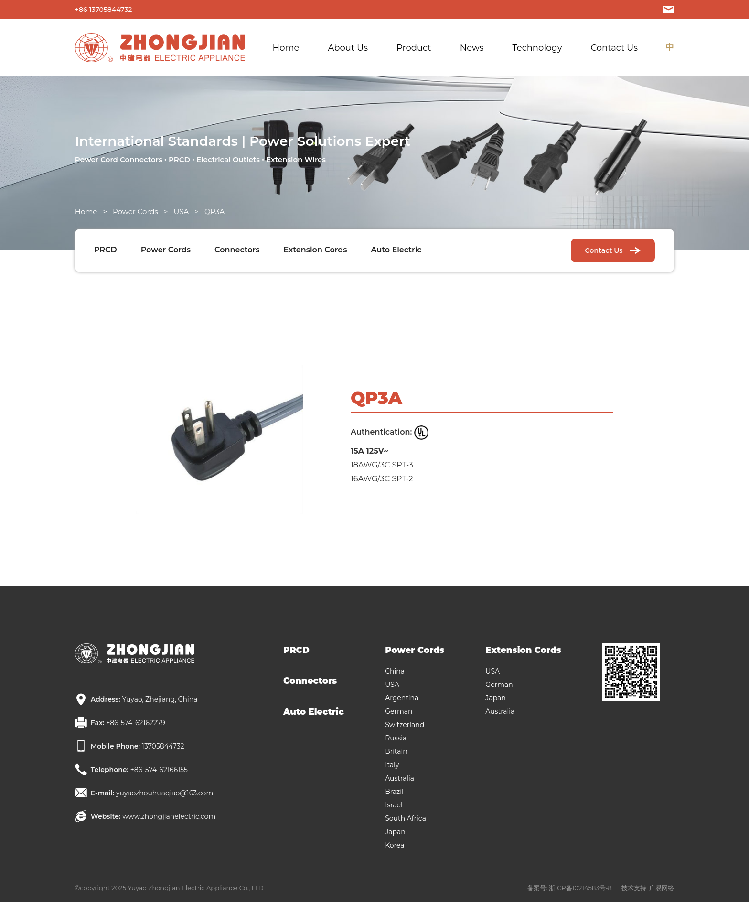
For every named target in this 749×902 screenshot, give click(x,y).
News (472, 48)
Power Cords (135, 211)
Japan (395, 831)
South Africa (405, 818)
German (398, 711)
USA (181, 211)
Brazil (394, 791)
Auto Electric (396, 249)
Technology (537, 48)
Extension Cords (315, 249)
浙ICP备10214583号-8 (580, 887)
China (395, 671)
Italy (392, 765)
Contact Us (614, 48)
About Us (348, 48)
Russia (396, 738)
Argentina (401, 698)
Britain (396, 751)
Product (413, 48)
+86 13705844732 (103, 9)
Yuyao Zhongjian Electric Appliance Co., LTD (195, 887)
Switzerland (404, 724)
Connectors (237, 249)
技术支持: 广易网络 (647, 887)
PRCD (105, 249)
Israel (394, 805)
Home (286, 48)
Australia (399, 778)
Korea (394, 845)
